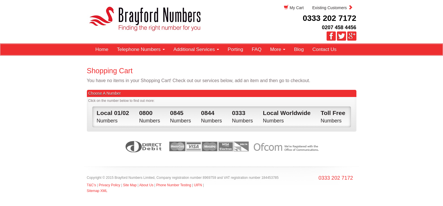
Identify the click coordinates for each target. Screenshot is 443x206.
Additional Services (196, 49)
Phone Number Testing (173, 185)
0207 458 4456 (339, 27)
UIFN (198, 185)
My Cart (294, 7)
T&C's (91, 185)
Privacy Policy (110, 185)
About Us (146, 185)
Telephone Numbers (141, 49)
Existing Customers (332, 7)
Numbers (113, 116)
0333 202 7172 (329, 18)
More (277, 49)
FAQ (256, 49)
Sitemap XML (97, 191)
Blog (299, 49)
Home (101, 49)
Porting (235, 49)
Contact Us (324, 49)
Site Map (129, 185)
